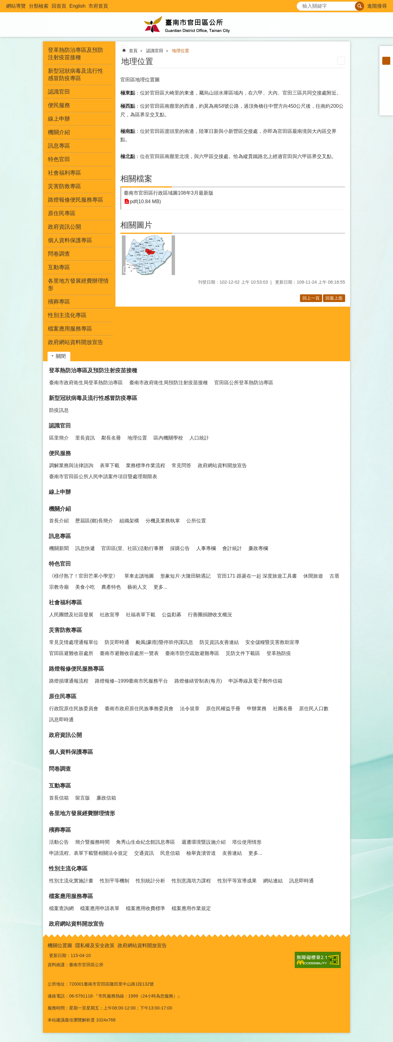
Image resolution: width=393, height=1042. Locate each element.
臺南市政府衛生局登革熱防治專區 (86, 382)
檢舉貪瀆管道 (201, 853)
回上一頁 (311, 298)
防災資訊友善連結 (219, 642)
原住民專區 (62, 696)
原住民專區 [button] (62, 213)
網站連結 (273, 880)
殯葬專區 (60, 830)
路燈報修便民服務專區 (76, 669)
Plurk (386, 85)
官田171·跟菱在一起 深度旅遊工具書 (257, 576)
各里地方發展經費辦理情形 (78, 284)
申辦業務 (257, 708)
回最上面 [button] (334, 298)
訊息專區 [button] (59, 146)
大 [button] (386, 69)
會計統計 (232, 548)
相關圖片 (136, 225)
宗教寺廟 (59, 587)
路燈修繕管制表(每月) (198, 681)
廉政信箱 (106, 797)
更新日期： (60, 955)
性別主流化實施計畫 (71, 880)
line (386, 101)
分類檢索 (39, 6)
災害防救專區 (65, 630)
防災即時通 (117, 642)
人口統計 (199, 437)
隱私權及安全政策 (95, 945)
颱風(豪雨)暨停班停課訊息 (164, 642)
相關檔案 (136, 178)
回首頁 (59, 6)
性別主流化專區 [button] (67, 315)
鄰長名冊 (111, 437)
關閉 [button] (61, 356)
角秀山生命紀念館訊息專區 (145, 842)
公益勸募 (171, 614)
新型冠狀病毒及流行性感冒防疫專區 (93, 398)
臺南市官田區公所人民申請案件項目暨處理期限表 (103, 476)
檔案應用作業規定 (191, 908)
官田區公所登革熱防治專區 (243, 382)
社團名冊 (283, 708)
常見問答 (181, 465)
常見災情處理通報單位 (73, 642)
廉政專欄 (258, 548)
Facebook (386, 77)
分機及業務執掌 (163, 520)
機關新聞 (59, 548)
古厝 (334, 576)
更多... (160, 587)
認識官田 (154, 50)
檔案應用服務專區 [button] (70, 329)
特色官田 (60, 564)
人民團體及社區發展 (71, 614)
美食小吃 (85, 587)
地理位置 (180, 50)
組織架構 (129, 520)
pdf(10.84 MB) (145, 201)
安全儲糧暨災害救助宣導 (272, 642)
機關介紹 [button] (59, 132)
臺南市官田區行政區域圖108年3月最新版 (168, 193)
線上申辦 (59, 119)
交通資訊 (144, 853)
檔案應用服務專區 (71, 896)
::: (2, 2)
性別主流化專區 (68, 869)
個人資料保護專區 (70, 240)
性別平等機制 (114, 880)
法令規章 (190, 708)
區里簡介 (59, 437)
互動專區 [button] (59, 267)
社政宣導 (109, 614)
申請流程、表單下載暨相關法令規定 (88, 853)
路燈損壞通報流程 (68, 681)
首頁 (133, 50)
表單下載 (109, 465)
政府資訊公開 (64, 227)
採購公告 (180, 548)
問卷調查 (59, 254)
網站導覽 (16, 6)
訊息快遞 (85, 548)
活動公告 (59, 842)
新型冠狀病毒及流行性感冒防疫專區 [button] (75, 74)
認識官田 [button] (59, 92)
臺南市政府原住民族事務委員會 (139, 708)
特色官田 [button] (59, 159)
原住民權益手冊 (223, 708)
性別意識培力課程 (191, 880)
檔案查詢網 (61, 908)
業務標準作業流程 (145, 465)
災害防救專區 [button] (64, 186)
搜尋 (301, 4)
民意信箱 (170, 853)
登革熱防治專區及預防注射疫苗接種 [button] (75, 53)
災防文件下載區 (243, 653)
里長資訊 (85, 437)
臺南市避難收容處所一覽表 (129, 653)
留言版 (82, 797)
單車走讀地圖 (139, 576)
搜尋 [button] (359, 6)
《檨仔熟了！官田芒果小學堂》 (83, 576)
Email (386, 109)
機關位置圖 (60, 945)
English (77, 6)
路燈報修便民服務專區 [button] (75, 200)
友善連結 (232, 853)
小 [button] (386, 53)
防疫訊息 (59, 410)
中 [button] (386, 61)
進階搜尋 (377, 6)
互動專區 (60, 786)
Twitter (386, 93)
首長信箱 (59, 797)
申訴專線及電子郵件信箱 (255, 681)
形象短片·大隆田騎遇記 (185, 576)
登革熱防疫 (279, 653)
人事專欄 (206, 548)
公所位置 (196, 520)
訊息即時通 (61, 719)
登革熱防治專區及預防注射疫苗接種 (93, 370)
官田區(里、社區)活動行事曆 (132, 548)
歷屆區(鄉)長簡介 (94, 520)
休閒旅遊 (313, 576)
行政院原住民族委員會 (73, 708)
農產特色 (111, 587)
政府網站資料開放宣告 (75, 342)
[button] (148, 255)
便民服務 (60, 453)
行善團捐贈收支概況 (210, 614)
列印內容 (341, 61)
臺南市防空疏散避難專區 (192, 653)
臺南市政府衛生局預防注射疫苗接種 (168, 382)
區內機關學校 (168, 437)
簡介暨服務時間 (92, 842)
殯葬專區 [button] (59, 302)
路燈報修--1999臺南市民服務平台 (131, 681)
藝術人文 (137, 587)
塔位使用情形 (247, 842)
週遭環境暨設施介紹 (203, 842)
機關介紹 (60, 509)
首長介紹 (59, 520)
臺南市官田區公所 (196, 24)
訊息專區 (60, 536)
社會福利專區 (65, 602)
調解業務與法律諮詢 (71, 465)
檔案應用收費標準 (145, 908)
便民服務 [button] (59, 105)
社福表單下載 (140, 614)
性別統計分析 (150, 880)
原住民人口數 (314, 708)
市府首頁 (98, 6)
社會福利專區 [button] (64, 173)
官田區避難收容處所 (71, 653)
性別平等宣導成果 (237, 880)
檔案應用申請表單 (99, 908)
